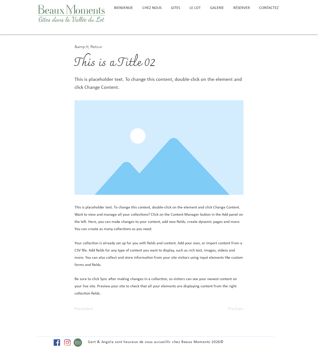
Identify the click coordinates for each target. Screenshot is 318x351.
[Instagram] (67, 342)
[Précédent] (91, 309)
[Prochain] (231, 309)
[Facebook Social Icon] (57, 342)
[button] (91, 47)
